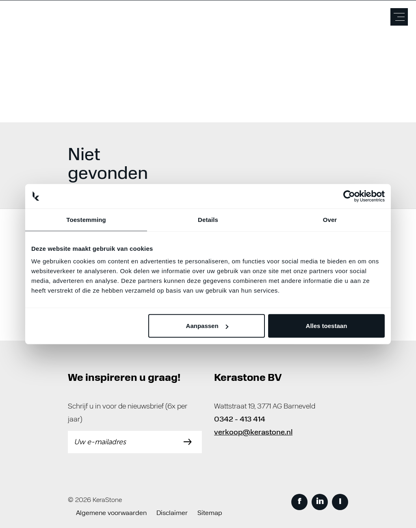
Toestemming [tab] (86, 219)
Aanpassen (207, 325)
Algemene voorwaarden (111, 513)
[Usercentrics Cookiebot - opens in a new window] (349, 196)
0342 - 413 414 (239, 420)
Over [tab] (330, 219)
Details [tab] (208, 219)
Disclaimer (172, 513)
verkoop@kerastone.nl (253, 433)
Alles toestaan (326, 325)
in (320, 502)
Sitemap (209, 513)
